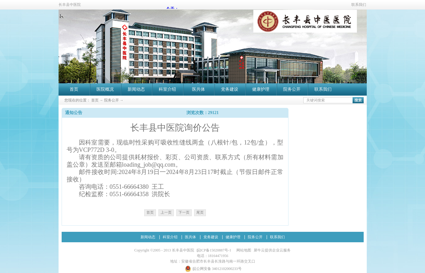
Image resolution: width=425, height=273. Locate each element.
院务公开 (111, 100)
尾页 (200, 212)
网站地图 (243, 250)
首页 (74, 89)
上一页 (166, 212)
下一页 (184, 212)
